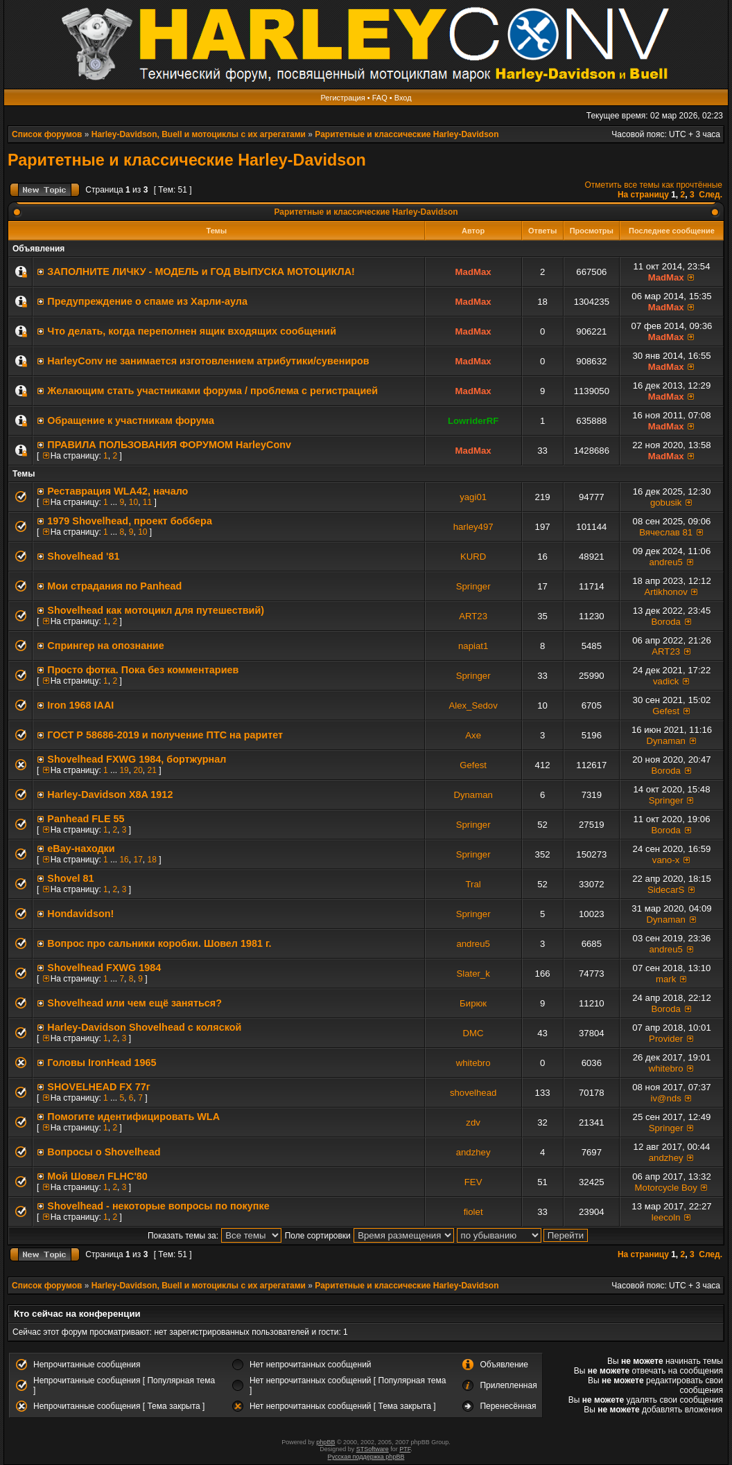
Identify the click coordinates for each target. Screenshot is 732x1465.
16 (123, 859)
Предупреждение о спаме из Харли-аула (147, 301)
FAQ (379, 98)
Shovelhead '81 (83, 556)
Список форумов (47, 134)
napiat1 (473, 646)
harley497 (473, 527)
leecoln (666, 1217)
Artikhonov (666, 592)
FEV (473, 1182)
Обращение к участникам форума (130, 420)
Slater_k (472, 973)
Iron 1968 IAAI (80, 705)
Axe (473, 735)
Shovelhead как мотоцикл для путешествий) (155, 610)
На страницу (643, 194)
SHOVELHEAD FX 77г (98, 1086)
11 (147, 502)
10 (133, 502)
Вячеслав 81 (665, 532)
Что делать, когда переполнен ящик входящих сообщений (191, 331)
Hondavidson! (80, 913)
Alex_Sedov (472, 705)
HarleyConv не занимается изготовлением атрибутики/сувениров (208, 360)
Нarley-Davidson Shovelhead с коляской (144, 1027)
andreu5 (665, 562)
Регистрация (342, 98)
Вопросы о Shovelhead (103, 1151)
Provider (666, 1038)
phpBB (325, 1442)
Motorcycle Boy (666, 1187)
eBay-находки (80, 848)
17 (137, 859)
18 (151, 859)
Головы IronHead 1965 (101, 1062)
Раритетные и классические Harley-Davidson (406, 134)
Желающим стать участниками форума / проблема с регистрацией (212, 390)
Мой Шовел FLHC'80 (97, 1176)
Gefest (665, 711)
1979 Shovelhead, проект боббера (129, 520)
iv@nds (666, 1098)
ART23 (473, 616)
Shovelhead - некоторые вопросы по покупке (158, 1205)
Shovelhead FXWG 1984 (104, 967)
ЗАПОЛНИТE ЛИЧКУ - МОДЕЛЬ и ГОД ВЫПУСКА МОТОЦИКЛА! (200, 271)
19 (123, 770)
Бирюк (473, 1003)
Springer (473, 586)
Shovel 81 (70, 878)
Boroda (666, 621)
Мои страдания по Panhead (114, 586)
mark (666, 979)
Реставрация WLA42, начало (117, 491)
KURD (473, 556)
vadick (666, 681)
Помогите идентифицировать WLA (133, 1116)
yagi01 (473, 497)
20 (137, 770)
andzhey (473, 1152)
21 (151, 770)
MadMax (473, 272)
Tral (473, 884)
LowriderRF (473, 421)
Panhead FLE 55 (85, 818)
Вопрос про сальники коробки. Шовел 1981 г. (159, 943)
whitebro (473, 1063)
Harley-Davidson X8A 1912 (110, 794)
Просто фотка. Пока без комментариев (142, 669)
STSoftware (372, 1449)
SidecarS (666, 890)
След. (710, 194)
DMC (473, 1033)
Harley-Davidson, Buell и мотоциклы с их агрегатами (199, 134)
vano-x (666, 860)
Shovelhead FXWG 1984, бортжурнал (136, 759)
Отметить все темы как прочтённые (653, 185)
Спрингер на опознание (105, 645)
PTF (404, 1449)
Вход (403, 98)
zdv (473, 1122)
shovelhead (473, 1092)
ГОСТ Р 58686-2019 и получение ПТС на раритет (165, 734)
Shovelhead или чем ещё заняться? (134, 1003)
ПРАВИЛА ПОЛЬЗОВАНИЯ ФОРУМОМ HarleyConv (169, 444)
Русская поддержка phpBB (366, 1456)
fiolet (473, 1212)
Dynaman (665, 741)
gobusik (665, 502)
